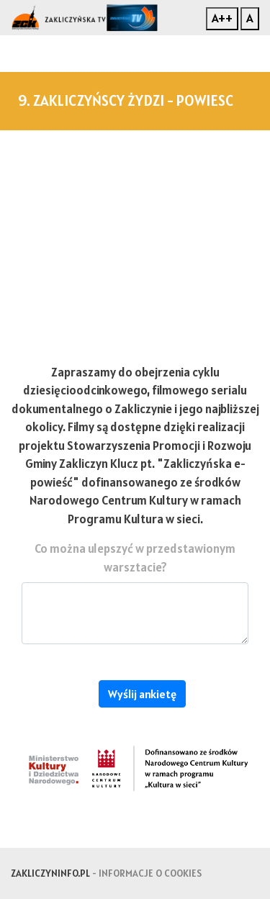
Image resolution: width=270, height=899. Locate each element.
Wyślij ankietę (142, 694)
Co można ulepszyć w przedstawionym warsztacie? (135, 558)
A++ (222, 18)
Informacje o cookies (150, 873)
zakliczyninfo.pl (50, 873)
